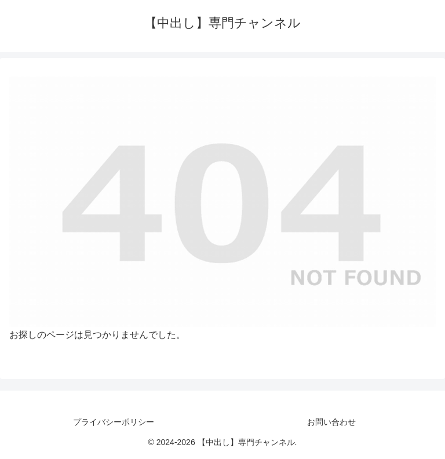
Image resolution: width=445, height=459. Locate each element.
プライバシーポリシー (113, 422)
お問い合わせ (331, 422)
